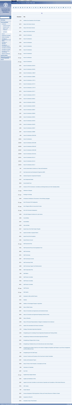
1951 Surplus (26, 386)
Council (3, 33)
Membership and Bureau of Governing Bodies (6, 57)
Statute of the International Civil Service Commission (33, 325)
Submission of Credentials (28, 367)
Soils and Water (26, 225)
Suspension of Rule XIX (28, 397)
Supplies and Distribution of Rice (30, 378)
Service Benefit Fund (27, 183)
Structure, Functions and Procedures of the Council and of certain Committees (38, 356)
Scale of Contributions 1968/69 (29, 76)
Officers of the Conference (5, 29)
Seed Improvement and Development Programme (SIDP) (34, 172)
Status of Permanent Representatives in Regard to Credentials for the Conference (39, 321)
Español (30, 0)
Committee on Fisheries (6, 47)
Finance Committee (5, 37)
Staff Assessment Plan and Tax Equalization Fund (33, 247)
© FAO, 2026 (69, 404)
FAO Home (3, 20)
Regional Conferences (6, 53)
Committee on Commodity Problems (6, 46)
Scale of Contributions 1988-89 (29, 113)
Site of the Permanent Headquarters (30, 210)
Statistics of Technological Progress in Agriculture (33, 303)
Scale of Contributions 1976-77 (29, 91)
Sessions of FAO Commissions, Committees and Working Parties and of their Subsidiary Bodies (41, 186)
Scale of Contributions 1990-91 (29, 117)
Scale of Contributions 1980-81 (29, 98)
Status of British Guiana (28, 307)
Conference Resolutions (5, 32)
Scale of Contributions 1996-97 (29, 128)
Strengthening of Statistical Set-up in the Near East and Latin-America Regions (38, 343)
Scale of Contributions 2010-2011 (30, 153)
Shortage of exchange (28, 194)
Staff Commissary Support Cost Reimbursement (33, 266)
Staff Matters (26, 273)
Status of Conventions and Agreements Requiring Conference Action (36, 314)
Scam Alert (17, 404)
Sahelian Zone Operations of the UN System (32, 20)
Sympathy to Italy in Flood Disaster (30, 400)
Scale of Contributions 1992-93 (29, 120)
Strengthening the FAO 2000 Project (30, 352)
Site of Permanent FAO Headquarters (31, 202)
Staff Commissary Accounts (29, 258)
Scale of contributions (28, 57)
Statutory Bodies (4, 55)
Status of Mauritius (27, 318)
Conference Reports (6, 25)
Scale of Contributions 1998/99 (29, 131)
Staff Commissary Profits (28, 262)
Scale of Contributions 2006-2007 (30, 146)
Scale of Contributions (28, 35)
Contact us (3, 404)
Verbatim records (6, 27)
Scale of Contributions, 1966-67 (29, 72)
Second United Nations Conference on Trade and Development (35, 168)
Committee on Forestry (6, 49)
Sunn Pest (25, 371)
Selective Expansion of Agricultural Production (32, 175)
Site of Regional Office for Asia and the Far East (33, 206)
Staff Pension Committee (28, 277)
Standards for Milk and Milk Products (30, 296)
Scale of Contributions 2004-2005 (30, 142)
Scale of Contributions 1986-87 (29, 109)
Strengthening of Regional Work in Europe (31, 340)
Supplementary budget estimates (30, 374)
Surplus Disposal (27, 389)
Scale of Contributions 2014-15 (29, 161)
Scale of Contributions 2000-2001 (30, 135)
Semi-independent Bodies (28, 179)
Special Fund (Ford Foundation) (29, 236)
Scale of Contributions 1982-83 (29, 102)
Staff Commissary (27, 251)
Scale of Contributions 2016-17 (29, 164)
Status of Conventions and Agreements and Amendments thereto (36, 310)
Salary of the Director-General (29, 24)
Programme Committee (6, 35)
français (19, 0)
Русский (25, 0)
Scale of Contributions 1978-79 (29, 95)
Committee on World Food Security (5, 52)
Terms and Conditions (10, 404)
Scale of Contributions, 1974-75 (29, 87)
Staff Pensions (26, 288)
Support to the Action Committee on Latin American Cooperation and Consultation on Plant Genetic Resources (44, 382)
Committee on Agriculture (4, 43)
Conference (4, 24)
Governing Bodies (4, 22)
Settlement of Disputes (28, 190)
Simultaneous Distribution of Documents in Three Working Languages (37, 198)
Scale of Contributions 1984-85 (29, 106)
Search (2, 59)
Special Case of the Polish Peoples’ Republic (32, 229)
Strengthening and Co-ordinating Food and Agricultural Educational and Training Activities (40, 332)
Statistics (25, 299)
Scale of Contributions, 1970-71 (29, 80)
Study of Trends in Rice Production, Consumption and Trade (35, 363)
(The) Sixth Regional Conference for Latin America (33, 214)
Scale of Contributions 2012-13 (29, 157)
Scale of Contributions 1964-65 (29, 69)
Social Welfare (26, 218)
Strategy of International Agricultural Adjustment (32, 329)
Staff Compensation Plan (28, 269)
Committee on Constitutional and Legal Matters (6, 39)
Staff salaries (26, 292)
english (14, 0)
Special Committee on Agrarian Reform (31, 232)
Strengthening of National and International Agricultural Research (36, 336)
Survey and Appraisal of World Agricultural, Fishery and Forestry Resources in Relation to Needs (42, 393)
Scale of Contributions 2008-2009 (30, 150)
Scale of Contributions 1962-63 (29, 65)
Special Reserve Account (28, 240)
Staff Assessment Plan (28, 243)
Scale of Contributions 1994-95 (29, 124)
